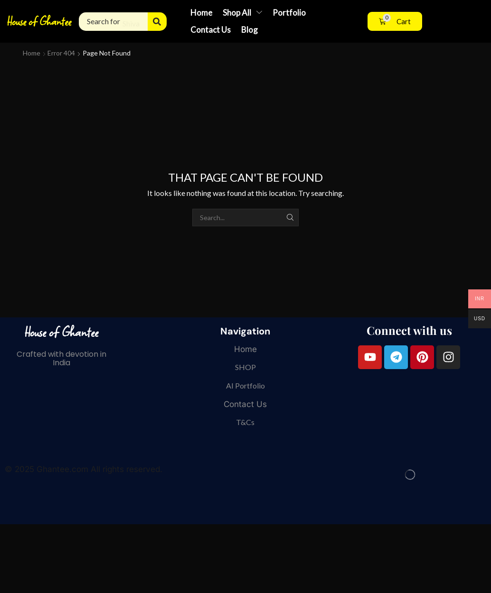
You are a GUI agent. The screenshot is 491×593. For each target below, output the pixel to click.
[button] (395, 21)
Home (31, 53)
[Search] (157, 21)
